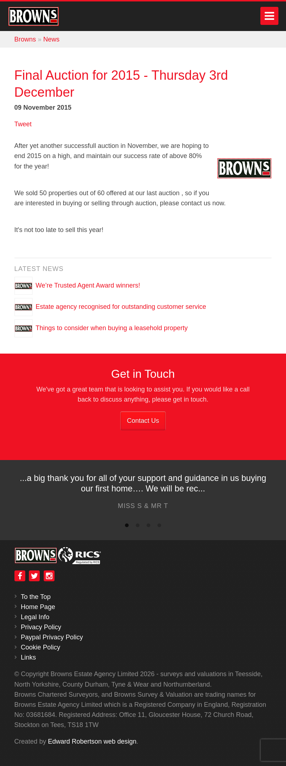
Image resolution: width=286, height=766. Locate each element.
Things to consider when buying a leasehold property (112, 327)
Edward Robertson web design (92, 741)
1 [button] (126, 526)
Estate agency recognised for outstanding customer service (121, 306)
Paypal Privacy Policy (52, 637)
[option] (143, 493)
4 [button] (159, 526)
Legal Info (35, 617)
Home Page (38, 606)
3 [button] (148, 526)
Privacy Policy (41, 627)
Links (28, 657)
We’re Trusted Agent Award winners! (88, 285)
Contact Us (143, 420)
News (51, 39)
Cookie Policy (40, 647)
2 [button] (137, 526)
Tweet (23, 124)
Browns (25, 39)
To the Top (36, 596)
